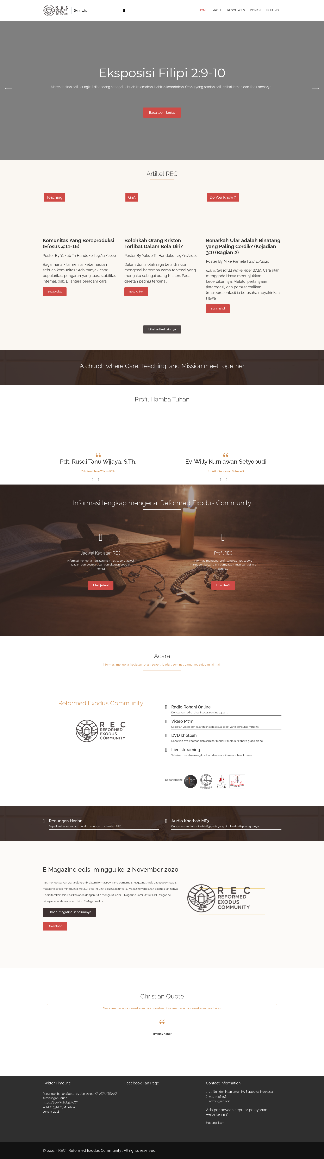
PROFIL (217, 10)
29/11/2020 (106, 255)
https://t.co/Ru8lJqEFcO (59, 1102)
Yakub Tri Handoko (76, 255)
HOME (203, 10)
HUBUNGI (272, 10)
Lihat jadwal (100, 585)
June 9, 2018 (51, 1111)
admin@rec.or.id (220, 1101)
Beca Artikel (55, 291)
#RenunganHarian (55, 1098)
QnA (132, 197)
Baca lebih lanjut (162, 113)
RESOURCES (236, 10)
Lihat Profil (223, 585)
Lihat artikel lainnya (162, 329)
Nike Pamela (235, 261)
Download (55, 926)
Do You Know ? (223, 197)
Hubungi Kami (215, 1122)
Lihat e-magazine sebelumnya (69, 912)
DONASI (255, 10)
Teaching (54, 197)
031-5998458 (217, 1096)
